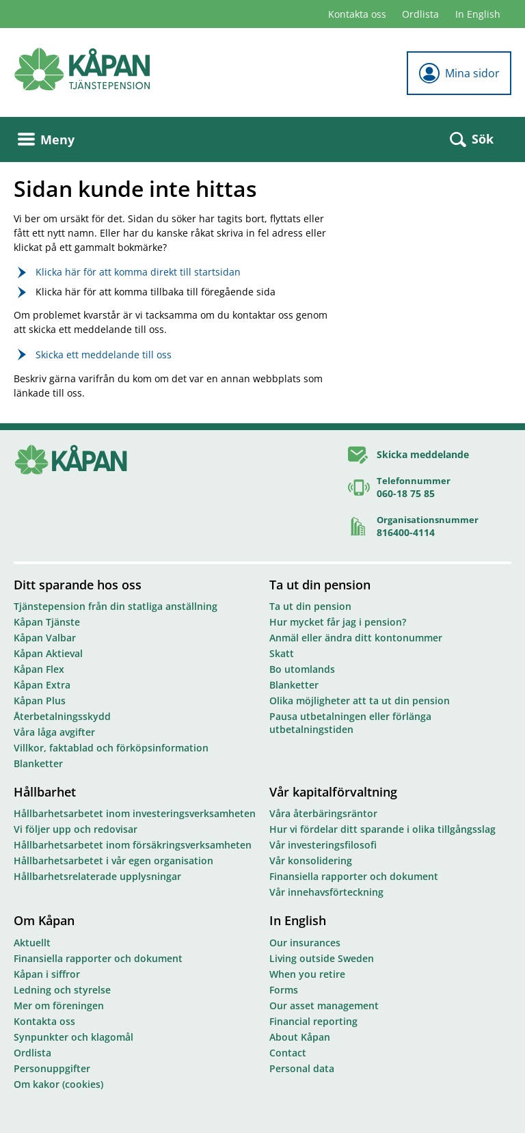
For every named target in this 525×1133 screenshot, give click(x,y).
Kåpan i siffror (47, 974)
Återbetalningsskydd (62, 716)
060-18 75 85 (406, 493)
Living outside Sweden (321, 958)
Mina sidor (459, 73)
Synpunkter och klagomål (73, 1036)
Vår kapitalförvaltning (333, 792)
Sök (472, 139)
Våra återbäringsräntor (323, 813)
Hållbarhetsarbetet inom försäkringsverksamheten (133, 844)
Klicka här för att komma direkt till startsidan (138, 271)
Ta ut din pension (320, 584)
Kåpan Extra (42, 684)
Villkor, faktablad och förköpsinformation (111, 747)
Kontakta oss (357, 14)
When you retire (307, 974)
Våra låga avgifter (54, 731)
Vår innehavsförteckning (326, 891)
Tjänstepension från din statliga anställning (115, 606)
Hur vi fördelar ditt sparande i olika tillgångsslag (382, 829)
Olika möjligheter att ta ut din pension (359, 700)
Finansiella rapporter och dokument (353, 876)
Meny (46, 139)
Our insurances (304, 942)
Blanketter (38, 763)
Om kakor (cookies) (58, 1084)
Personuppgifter (52, 1068)
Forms (283, 989)
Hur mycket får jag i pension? (337, 621)
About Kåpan (299, 1036)
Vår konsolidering (310, 860)
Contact (287, 1052)
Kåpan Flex (39, 669)
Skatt (281, 653)
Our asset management (324, 1005)
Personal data (301, 1068)
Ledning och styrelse (62, 989)
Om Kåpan (44, 920)
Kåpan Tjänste (47, 621)
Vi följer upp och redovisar (75, 829)
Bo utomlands (302, 669)
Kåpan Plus (40, 700)
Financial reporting (313, 1021)
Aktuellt (32, 942)
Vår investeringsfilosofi (323, 844)
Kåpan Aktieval (48, 653)
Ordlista (420, 14)
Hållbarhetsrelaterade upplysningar (97, 876)
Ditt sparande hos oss (78, 584)
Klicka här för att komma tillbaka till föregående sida (155, 291)
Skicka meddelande (423, 454)
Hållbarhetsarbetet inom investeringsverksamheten (135, 813)
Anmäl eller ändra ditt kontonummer (355, 637)
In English (477, 14)
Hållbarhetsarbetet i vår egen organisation (113, 860)
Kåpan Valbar (45, 637)
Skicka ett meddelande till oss (104, 354)
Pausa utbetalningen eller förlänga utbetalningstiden (350, 723)
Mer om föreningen (59, 1005)
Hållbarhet (45, 792)
